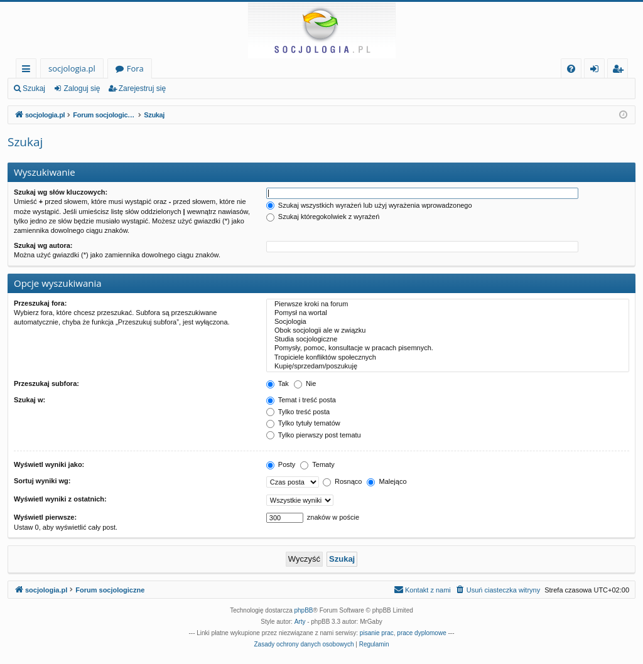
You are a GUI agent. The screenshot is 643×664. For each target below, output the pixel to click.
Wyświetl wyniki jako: (49, 464)
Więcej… (28, 70)
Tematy (317, 464)
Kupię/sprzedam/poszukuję (447, 366)
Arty (300, 621)
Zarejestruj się (142, 88)
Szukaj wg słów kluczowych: (60, 192)
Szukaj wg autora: (43, 245)
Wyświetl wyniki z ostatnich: (60, 499)
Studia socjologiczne (447, 339)
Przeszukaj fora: (40, 303)
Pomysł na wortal (447, 313)
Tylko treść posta (298, 411)
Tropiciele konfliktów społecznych (447, 357)
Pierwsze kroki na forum (447, 304)
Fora (135, 68)
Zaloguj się (81, 88)
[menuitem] (571, 68)
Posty (281, 464)
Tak (277, 383)
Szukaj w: (29, 400)
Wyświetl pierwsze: (45, 517)
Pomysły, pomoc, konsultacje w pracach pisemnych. (447, 348)
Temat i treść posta (301, 400)
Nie (305, 383)
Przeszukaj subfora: (46, 383)
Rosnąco (342, 481)
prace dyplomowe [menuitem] (421, 632)
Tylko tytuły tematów (303, 423)
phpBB (303, 610)
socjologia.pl (71, 68)
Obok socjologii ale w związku (447, 330)
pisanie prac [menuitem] (377, 632)
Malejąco (386, 481)
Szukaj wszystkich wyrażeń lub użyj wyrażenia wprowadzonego (369, 205)
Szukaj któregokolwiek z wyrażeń (322, 216)
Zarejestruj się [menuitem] (621, 70)
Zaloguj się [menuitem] (597, 70)
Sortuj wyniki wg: (42, 481)
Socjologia (447, 322)
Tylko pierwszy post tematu (313, 435)
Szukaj (34, 88)
